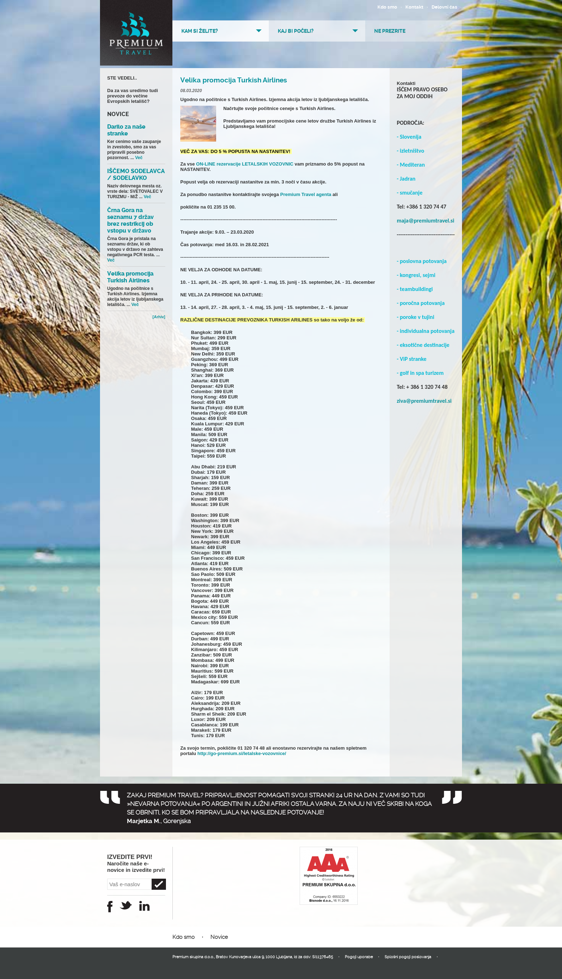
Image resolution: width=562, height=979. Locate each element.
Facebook (110, 906)
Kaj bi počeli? (296, 31)
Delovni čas (444, 7)
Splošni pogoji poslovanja (408, 957)
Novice (219, 937)
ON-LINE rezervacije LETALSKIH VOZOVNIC (244, 164)
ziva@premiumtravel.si (424, 400)
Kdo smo (387, 7)
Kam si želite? (199, 31)
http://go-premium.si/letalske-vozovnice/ (241, 753)
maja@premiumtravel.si (425, 220)
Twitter (126, 905)
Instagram (144, 906)
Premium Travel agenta (305, 194)
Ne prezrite (389, 31)
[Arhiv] (159, 317)
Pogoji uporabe (359, 957)
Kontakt (414, 7)
